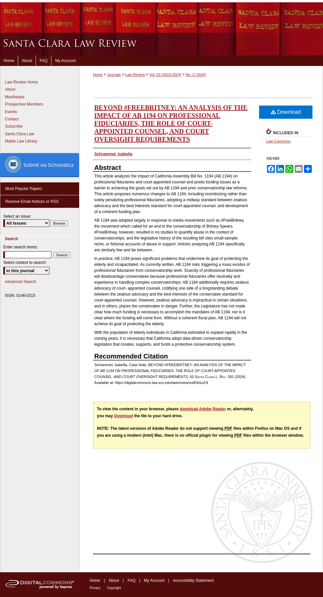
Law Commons (278, 141)
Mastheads (14, 97)
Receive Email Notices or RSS (32, 201)
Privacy (95, 588)
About (10, 89)
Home (98, 75)
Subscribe (13, 126)
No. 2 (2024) (196, 75)
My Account (154, 580)
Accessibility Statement (193, 580)
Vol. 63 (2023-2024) (165, 75)
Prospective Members (24, 104)
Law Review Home (21, 82)
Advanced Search (20, 281)
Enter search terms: (20, 247)
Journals (114, 75)
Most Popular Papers (23, 188)
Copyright (114, 588)
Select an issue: (17, 216)
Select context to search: (24, 262)
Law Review (135, 75)
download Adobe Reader (203, 409)
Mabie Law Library (21, 141)
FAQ (131, 580)
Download (286, 112)
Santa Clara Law (19, 134)
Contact (11, 119)
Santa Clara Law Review (161, 44)
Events (11, 112)
